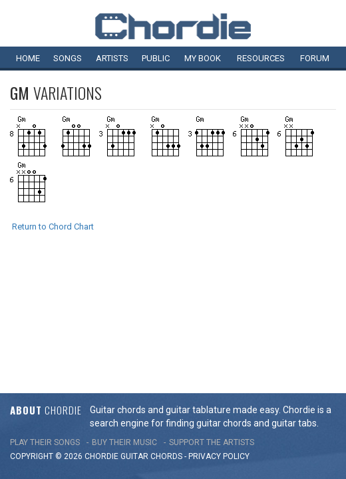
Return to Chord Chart (53, 227)
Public (156, 58)
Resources (261, 58)
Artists (112, 58)
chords (166, 334)
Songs (67, 58)
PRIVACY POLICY (219, 334)
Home (28, 58)
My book (202, 58)
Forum (314, 58)
